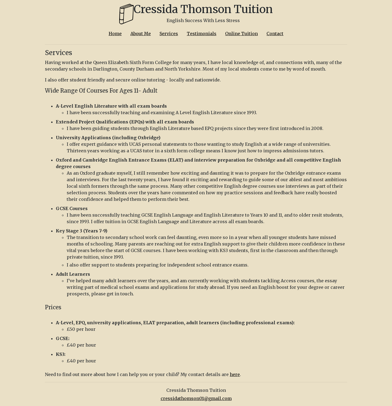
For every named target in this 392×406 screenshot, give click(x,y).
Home (115, 33)
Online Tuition (241, 33)
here (235, 374)
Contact (275, 33)
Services (169, 33)
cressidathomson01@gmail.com (196, 398)
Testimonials (201, 33)
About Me (140, 33)
